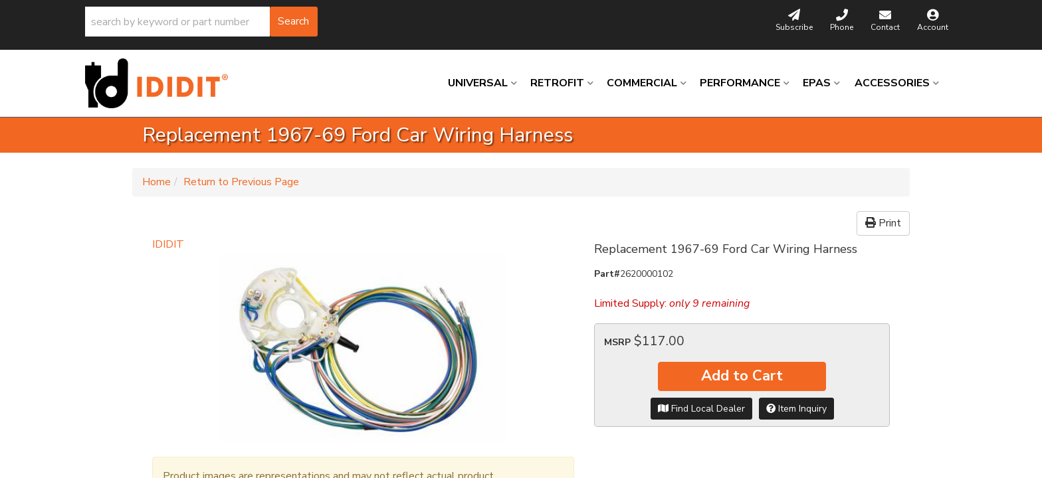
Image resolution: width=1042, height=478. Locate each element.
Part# (607, 274)
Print (883, 223)
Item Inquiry (796, 408)
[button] (201, 22)
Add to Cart (742, 376)
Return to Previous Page (241, 182)
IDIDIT (168, 244)
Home (156, 182)
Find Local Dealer (701, 408)
